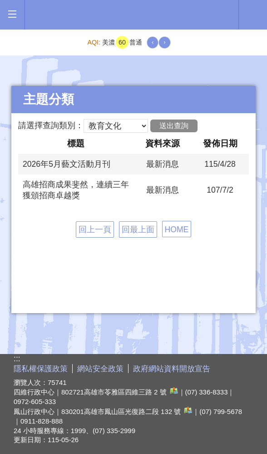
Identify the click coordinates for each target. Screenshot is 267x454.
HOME (177, 229)
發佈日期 (220, 143)
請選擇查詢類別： (51, 125)
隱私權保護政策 (41, 368)
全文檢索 (253, 14)
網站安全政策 (100, 368)
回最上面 (138, 229)
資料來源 (162, 143)
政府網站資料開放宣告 (171, 368)
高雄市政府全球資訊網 (131, 15)
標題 (75, 143)
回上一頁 (95, 229)
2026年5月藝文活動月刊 (66, 164)
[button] (12, 14)
